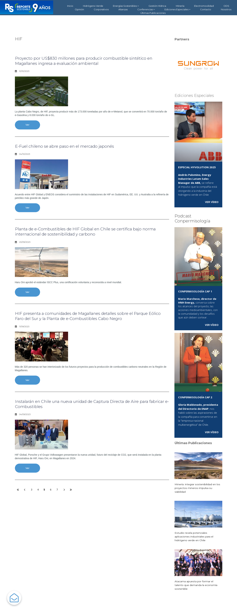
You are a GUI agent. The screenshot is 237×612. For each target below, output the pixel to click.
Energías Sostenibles (126, 5)
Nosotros (226, 9)
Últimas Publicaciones (153, 13)
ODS (226, 5)
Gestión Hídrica (157, 5)
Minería (180, 5)
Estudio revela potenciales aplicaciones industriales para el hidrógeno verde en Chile (194, 536)
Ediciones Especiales (177, 9)
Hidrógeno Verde (93, 5)
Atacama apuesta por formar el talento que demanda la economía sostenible (196, 585)
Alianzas (123, 9)
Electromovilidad (204, 5)
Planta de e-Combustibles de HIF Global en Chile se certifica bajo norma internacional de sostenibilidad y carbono (90, 232)
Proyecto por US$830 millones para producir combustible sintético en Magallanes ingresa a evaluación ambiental (87, 61)
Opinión (79, 9)
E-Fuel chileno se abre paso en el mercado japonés (67, 146)
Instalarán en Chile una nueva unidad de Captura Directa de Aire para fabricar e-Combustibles (88, 405)
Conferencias (146, 9)
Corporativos (101, 9)
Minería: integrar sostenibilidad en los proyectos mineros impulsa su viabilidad (197, 488)
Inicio (70, 5)
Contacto (205, 9)
